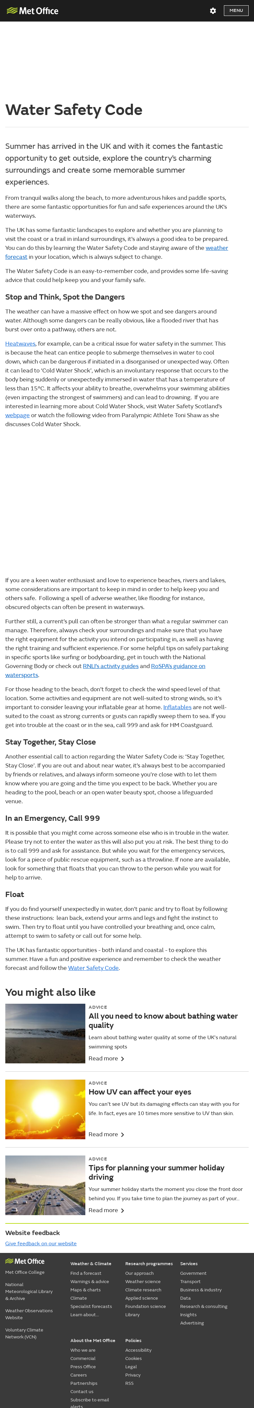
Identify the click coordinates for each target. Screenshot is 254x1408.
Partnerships (84, 1309)
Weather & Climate (90, 1189)
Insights (188, 1240)
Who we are (83, 1275)
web (17, 340)
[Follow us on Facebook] (182, 1354)
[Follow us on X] (151, 1354)
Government (193, 1199)
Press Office (83, 1292)
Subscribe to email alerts (89, 1329)
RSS (129, 1309)
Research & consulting (204, 1232)
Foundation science (145, 1232)
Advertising (192, 1248)
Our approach (139, 1199)
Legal (131, 1292)
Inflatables (177, 633)
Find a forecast (86, 1199)
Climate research (143, 1215)
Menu (236, 10)
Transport (190, 1207)
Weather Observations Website (29, 1239)
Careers (78, 1300)
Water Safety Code (93, 893)
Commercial (83, 1284)
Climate (78, 1223)
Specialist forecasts (91, 1232)
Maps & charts (85, 1215)
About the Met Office (92, 1266)
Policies (133, 1266)
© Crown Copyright (230, 1371)
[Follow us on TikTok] (197, 1354)
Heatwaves (20, 269)
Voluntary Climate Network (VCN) (24, 1259)
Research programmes (149, 1189)
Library (132, 1240)
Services (189, 1189)
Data (185, 1223)
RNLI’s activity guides (111, 591)
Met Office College (25, 1198)
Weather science (143, 1207)
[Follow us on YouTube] (166, 1354)
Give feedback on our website (41, 1169)
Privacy (133, 1300)
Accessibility (138, 1275)
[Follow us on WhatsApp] (243, 1354)
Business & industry (201, 1215)
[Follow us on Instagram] (213, 1354)
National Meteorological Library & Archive (29, 1217)
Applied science (141, 1223)
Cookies (133, 1284)
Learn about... (84, 1240)
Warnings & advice (89, 1207)
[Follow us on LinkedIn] (229, 1354)
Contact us (82, 1317)
